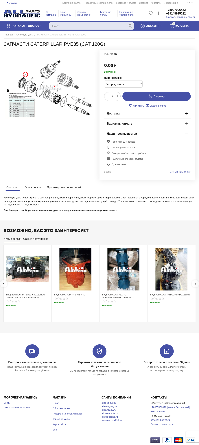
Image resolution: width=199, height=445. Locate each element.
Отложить (136, 105)
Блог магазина (65, 13)
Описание (12, 187)
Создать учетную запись (17, 407)
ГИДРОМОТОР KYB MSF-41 (69, 294)
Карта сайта (59, 424)
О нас (56, 403)
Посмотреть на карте (162, 424)
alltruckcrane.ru (110, 416)
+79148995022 (176, 13)
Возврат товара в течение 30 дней (166, 362)
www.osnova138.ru (112, 420)
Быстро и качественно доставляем (32, 362)
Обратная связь (61, 408)
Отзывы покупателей (84, 13)
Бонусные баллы (105, 13)
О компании (51, 13)
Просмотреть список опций (64, 187)
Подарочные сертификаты (126, 13)
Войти (7, 402)
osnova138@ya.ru (160, 420)
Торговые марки (61, 419)
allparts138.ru (109, 409)
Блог (55, 429)
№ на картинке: (113, 77)
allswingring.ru (109, 406)
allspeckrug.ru (109, 402)
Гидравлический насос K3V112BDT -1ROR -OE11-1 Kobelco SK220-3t (25, 296)
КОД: (106, 54)
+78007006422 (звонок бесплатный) (170, 407)
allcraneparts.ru (110, 413)
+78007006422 (176, 9)
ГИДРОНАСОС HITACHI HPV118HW (170, 294)
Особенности (33, 187)
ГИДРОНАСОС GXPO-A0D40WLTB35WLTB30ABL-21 (119, 296)
